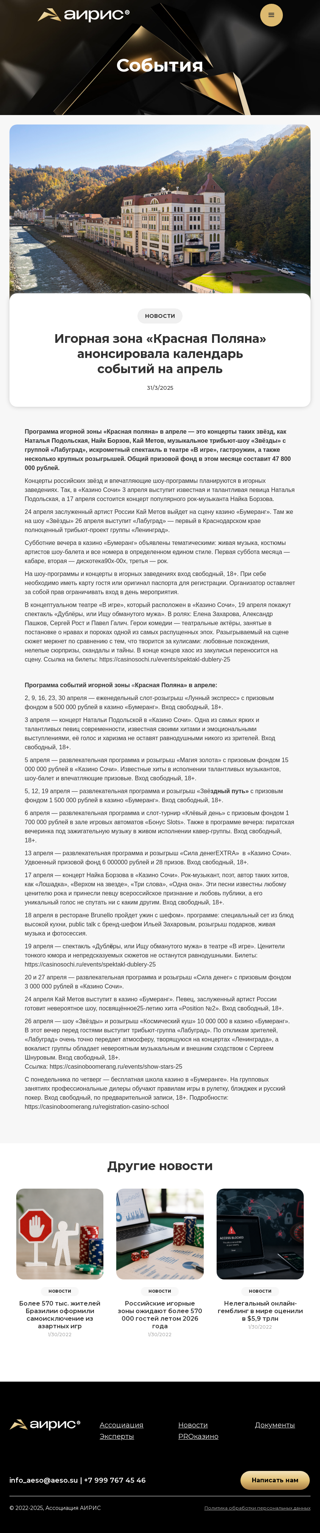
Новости (193, 1425)
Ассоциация (122, 1425)
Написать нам (275, 1480)
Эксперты (117, 1436)
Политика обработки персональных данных (257, 1508)
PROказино (198, 1436)
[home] (83, 15)
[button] (271, 15)
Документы (275, 1425)
